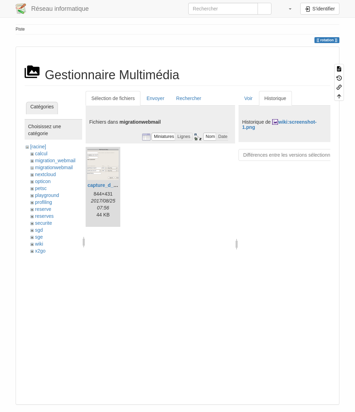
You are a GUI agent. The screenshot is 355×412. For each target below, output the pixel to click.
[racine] (38, 146)
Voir (248, 98)
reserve (43, 209)
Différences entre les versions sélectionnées (290, 155)
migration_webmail (55, 160)
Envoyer (155, 98)
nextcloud (45, 174)
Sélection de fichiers (113, 98)
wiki (39, 244)
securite (43, 223)
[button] (287, 8)
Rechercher (188, 98)
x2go (40, 251)
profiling (43, 202)
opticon (43, 181)
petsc (40, 188)
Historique (275, 98)
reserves (44, 216)
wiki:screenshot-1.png (279, 124)
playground (47, 195)
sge (39, 237)
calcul (41, 153)
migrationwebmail (54, 167)
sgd (39, 230)
